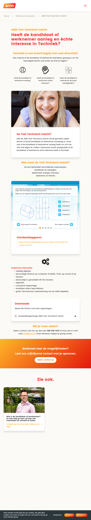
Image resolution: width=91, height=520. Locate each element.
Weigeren (69, 515)
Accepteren (81, 515)
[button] (85, 5)
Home (6, 16)
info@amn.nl (29, 334)
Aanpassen (57, 515)
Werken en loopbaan (25, 16)
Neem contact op (45, 360)
